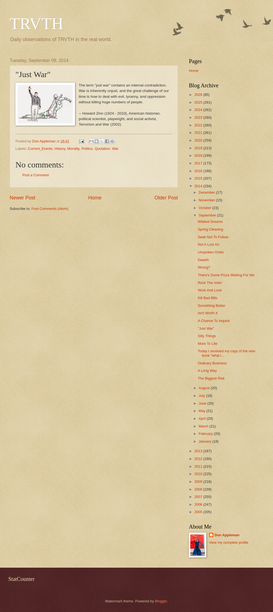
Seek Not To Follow (213, 237)
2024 (198, 110)
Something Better (211, 306)
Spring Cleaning (210, 229)
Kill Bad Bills (207, 298)
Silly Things (207, 336)
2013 (198, 451)
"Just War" (206, 328)
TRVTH (36, 24)
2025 (198, 102)
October (205, 208)
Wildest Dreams (210, 222)
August (205, 388)
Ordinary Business (212, 363)
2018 (198, 155)
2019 (198, 148)
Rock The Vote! (210, 283)
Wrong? (204, 267)
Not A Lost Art (208, 244)
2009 (198, 482)
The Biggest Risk (211, 378)
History (60, 149)
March (204, 426)
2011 (198, 466)
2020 (198, 140)
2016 (198, 171)
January (205, 441)
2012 (198, 459)
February (206, 434)
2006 (198, 504)
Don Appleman (227, 535)
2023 (198, 117)
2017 (198, 163)
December (207, 192)
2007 (198, 497)
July (202, 396)
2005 (198, 512)
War (115, 149)
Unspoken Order (211, 252)
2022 (198, 125)
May (202, 411)
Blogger (161, 601)
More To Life (207, 344)
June (203, 403)
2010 (198, 474)
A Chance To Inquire (214, 321)
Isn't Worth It (208, 313)
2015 (198, 178)
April (203, 418)
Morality (73, 149)
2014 (198, 186)
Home (94, 198)
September (208, 215)
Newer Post (22, 198)
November (207, 200)
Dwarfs (203, 260)
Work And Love (210, 290)
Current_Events (40, 149)
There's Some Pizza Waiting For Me (226, 275)
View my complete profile (228, 542)
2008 (198, 489)
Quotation (102, 149)
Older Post (166, 198)
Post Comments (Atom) (49, 209)
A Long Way (207, 371)
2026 (198, 95)
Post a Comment (35, 175)
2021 (198, 133)
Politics (87, 149)
